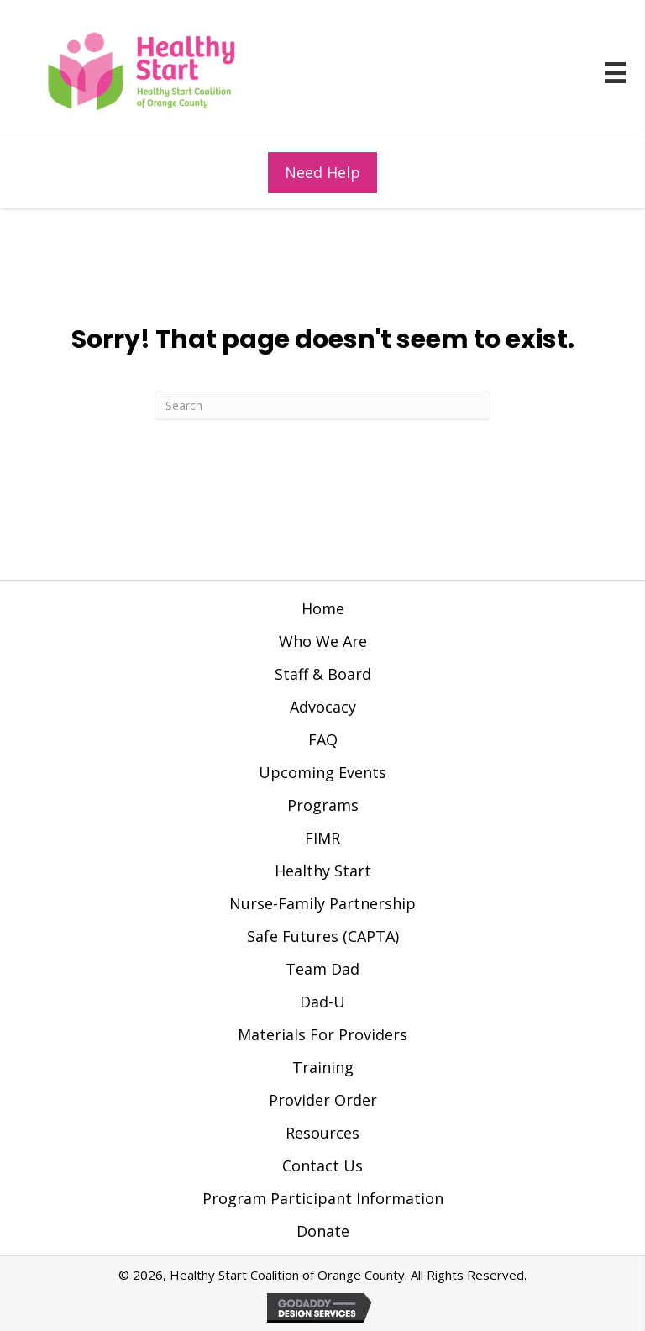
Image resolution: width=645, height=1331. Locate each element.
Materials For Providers (322, 1034)
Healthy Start (323, 870)
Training (323, 1067)
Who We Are (323, 641)
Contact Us (322, 1165)
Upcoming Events (322, 772)
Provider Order (323, 1099)
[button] (322, 172)
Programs (323, 805)
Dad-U (322, 1001)
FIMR (322, 837)
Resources (322, 1132)
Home (323, 608)
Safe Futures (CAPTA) (323, 936)
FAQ (323, 739)
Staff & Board (323, 673)
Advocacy (323, 706)
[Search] (322, 406)
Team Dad (322, 968)
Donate (322, 1231)
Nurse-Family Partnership (322, 903)
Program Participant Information (322, 1198)
